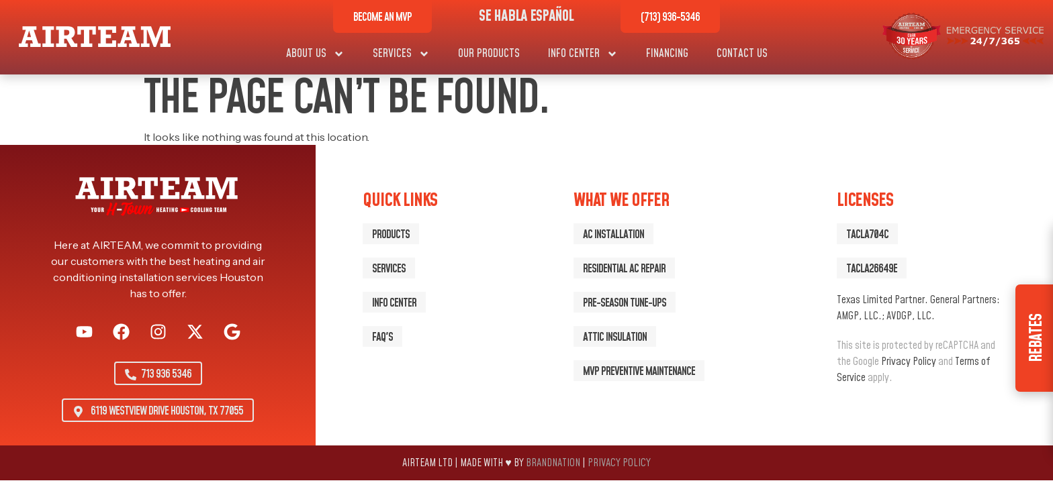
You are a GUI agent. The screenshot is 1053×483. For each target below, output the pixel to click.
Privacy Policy (908, 361)
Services (401, 54)
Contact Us (742, 54)
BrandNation (553, 462)
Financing (667, 54)
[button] (867, 233)
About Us (315, 54)
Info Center (583, 54)
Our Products (489, 54)
